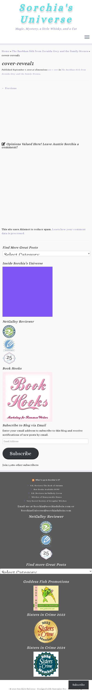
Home (5, 51)
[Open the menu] (87, 37)
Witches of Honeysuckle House (47, 497)
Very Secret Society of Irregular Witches (47, 501)
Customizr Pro (59, 689)
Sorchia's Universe (46, 13)
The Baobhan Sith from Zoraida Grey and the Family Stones (50, 51)
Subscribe (20, 453)
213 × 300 (52, 70)
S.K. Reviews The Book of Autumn (46, 486)
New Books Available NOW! (47, 489)
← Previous (9, 88)
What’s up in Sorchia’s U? (47, 480)
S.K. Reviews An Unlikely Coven (46, 493)
